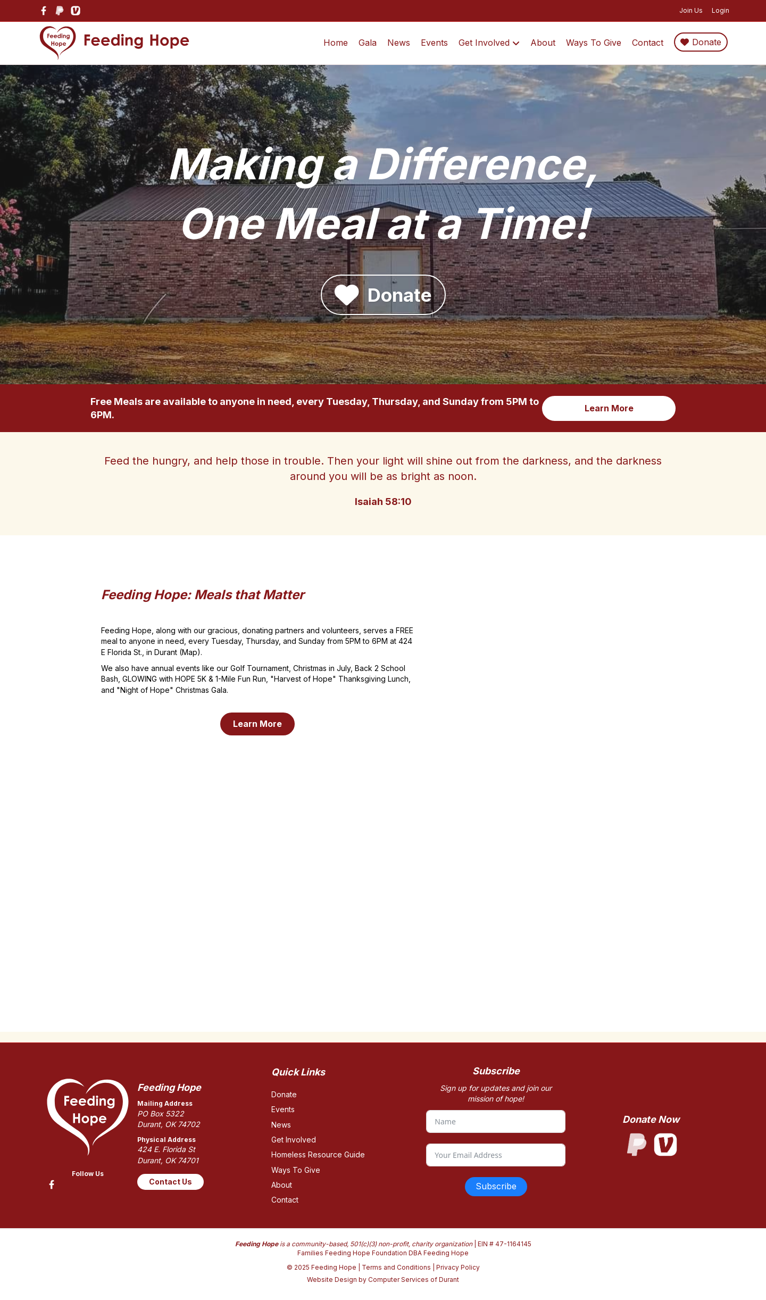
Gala (368, 42)
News (398, 42)
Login (720, 10)
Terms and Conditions (396, 1267)
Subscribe (496, 1186)
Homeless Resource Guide (318, 1154)
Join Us (691, 10)
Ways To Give (593, 42)
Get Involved (484, 42)
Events (434, 42)
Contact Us (170, 1181)
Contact (647, 42)
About (542, 42)
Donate (706, 42)
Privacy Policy (458, 1267)
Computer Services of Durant (413, 1280)
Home (335, 42)
